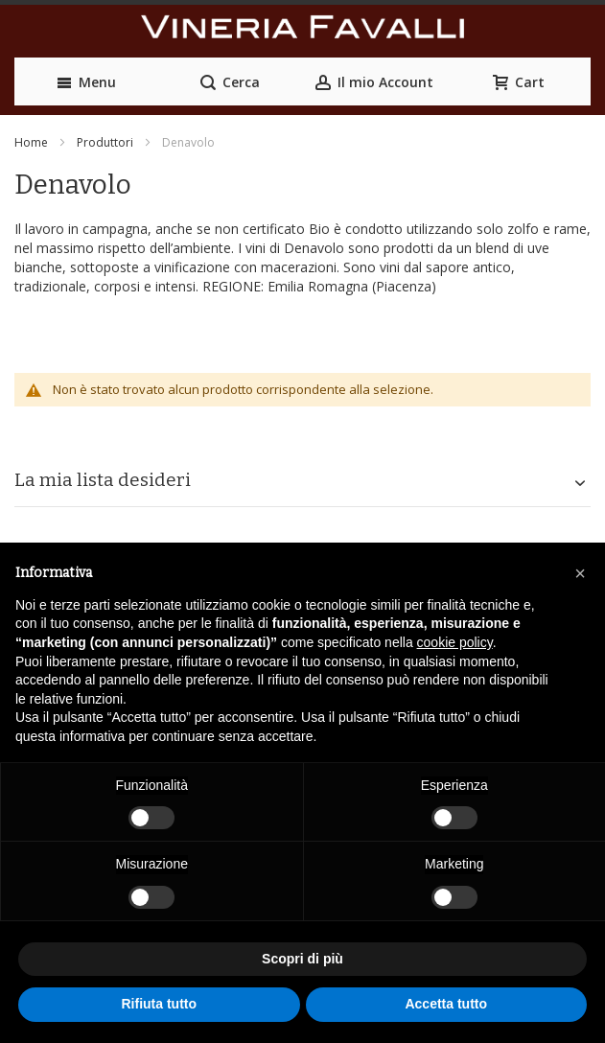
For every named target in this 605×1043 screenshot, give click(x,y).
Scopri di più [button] (302, 958)
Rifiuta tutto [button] (159, 1003)
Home (31, 142)
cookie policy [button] (455, 642)
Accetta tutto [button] (446, 1003)
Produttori (105, 142)
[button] (580, 573)
